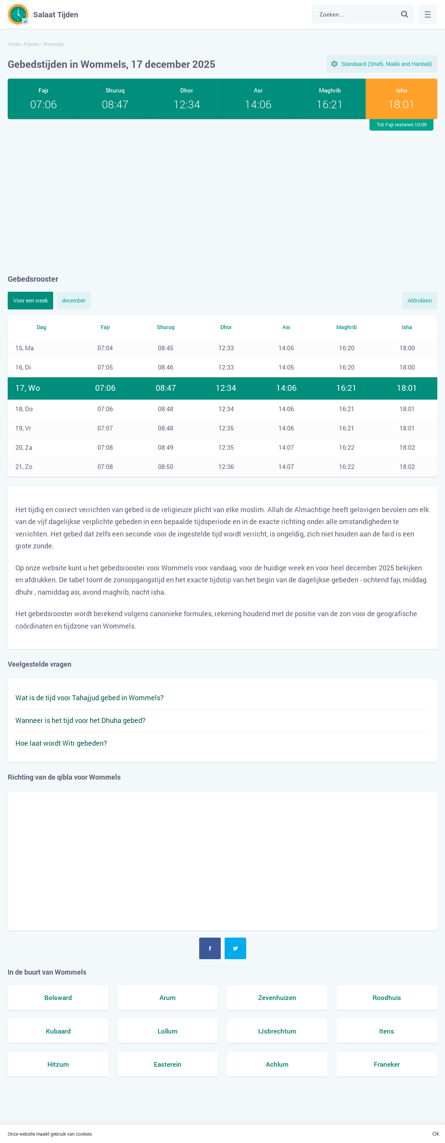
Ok (435, 1134)
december (74, 300)
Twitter (235, 948)
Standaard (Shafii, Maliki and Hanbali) (386, 64)
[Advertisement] (222, 196)
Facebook (210, 948)
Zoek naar (404, 14)
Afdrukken (420, 301)
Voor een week (30, 300)
